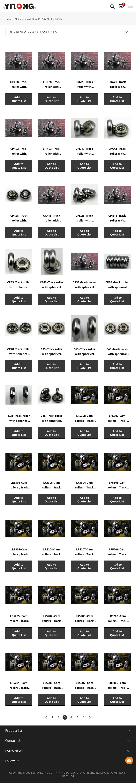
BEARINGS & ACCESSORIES (47, 19)
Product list (13, 730)
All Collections (22, 19)
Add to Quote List (19, 99)
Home (8, 19)
